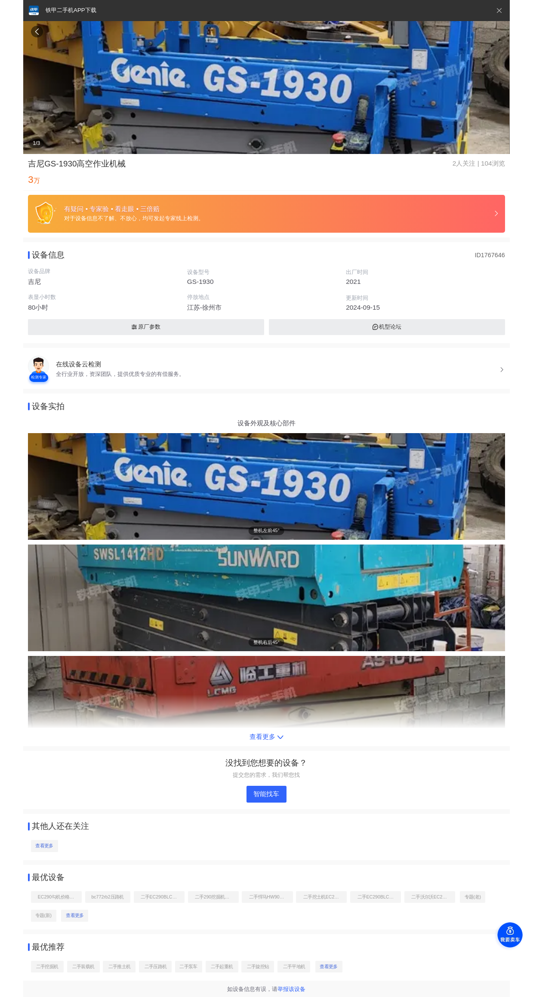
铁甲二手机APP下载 (71, 10)
